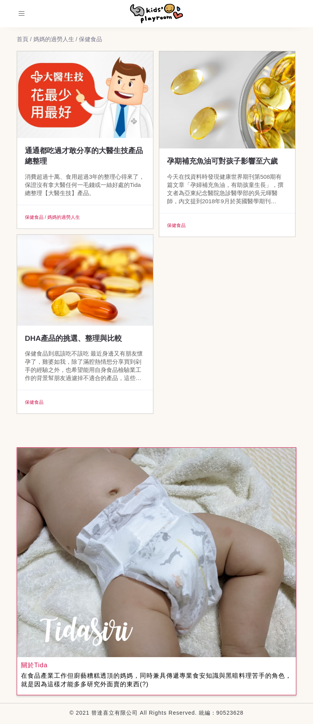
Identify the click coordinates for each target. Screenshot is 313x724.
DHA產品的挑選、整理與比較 (73, 338)
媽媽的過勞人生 (63, 217)
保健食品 (34, 217)
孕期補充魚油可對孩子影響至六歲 (222, 161)
